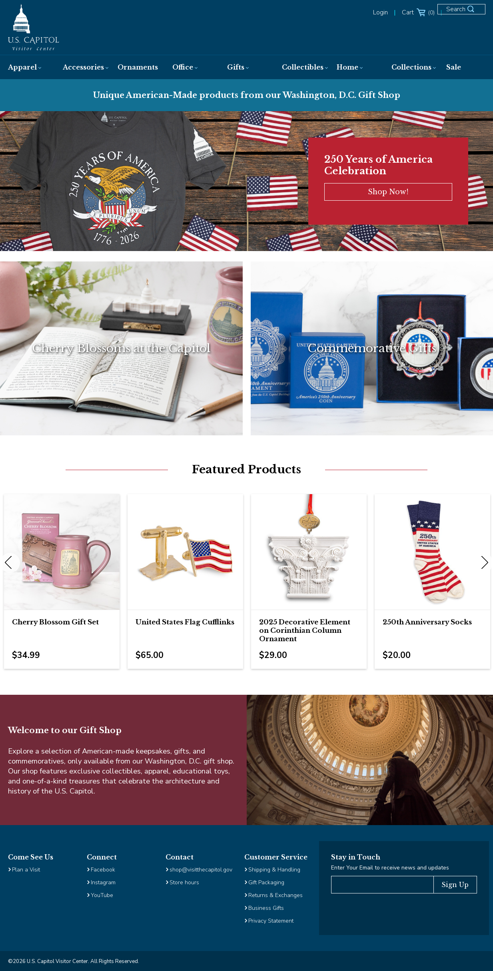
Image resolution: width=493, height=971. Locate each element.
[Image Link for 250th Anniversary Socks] (432, 552)
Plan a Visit (26, 869)
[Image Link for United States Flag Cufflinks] (185, 552)
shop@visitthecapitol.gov (201, 869)
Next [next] (483, 563)
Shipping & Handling (274, 869)
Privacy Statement (271, 921)
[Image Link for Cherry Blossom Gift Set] (62, 552)
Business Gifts (266, 908)
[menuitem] (27, 67)
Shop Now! (388, 191)
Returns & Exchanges (275, 895)
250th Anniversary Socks (427, 622)
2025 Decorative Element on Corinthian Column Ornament (304, 630)
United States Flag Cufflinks (185, 622)
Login (380, 12)
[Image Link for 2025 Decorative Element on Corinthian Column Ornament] (309, 552)
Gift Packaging (266, 882)
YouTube (102, 895)
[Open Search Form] (465, 13)
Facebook (103, 869)
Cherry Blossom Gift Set (55, 622)
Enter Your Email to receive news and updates (390, 867)
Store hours (184, 882)
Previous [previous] (10, 563)
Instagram (103, 882)
